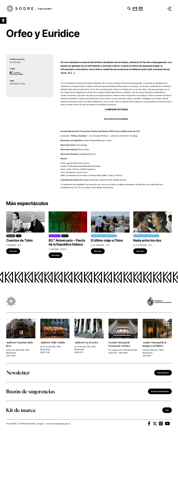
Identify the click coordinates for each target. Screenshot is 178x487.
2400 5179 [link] (78, 406)
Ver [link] (167, 464)
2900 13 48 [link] (44, 406)
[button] (3, 20)
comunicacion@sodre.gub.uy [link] (58, 477)
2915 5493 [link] (147, 409)
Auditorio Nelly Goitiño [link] (52, 396)
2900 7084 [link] (10, 409)
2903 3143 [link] (113, 407)
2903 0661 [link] (123, 407)
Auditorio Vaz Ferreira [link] (86, 396)
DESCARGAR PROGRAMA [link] (116, 173)
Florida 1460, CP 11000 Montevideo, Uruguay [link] (25, 477)
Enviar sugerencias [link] (160, 445)
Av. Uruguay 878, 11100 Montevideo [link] (123, 404)
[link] (25, 286)
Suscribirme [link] (163, 426)
